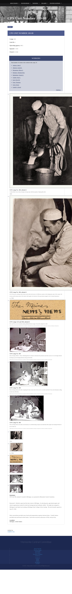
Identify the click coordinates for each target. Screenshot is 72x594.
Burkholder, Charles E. (18, 75)
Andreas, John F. (17, 65)
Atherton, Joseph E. (17, 67)
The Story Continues (55, 3)
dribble (37, 560)
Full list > (58, 90)
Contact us (37, 555)
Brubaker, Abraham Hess (19, 72)
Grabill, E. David (17, 87)
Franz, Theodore (17, 82)
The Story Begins (25, 3)
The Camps (43, 3)
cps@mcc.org (11, 531)
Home (9, 27)
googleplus (37, 562)
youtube (38, 563)
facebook (37, 558)
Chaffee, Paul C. (17, 77)
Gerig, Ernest (16, 85)
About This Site (14, 3)
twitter (37, 559)
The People (35, 3)
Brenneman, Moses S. (18, 70)
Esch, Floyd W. (16, 80)
